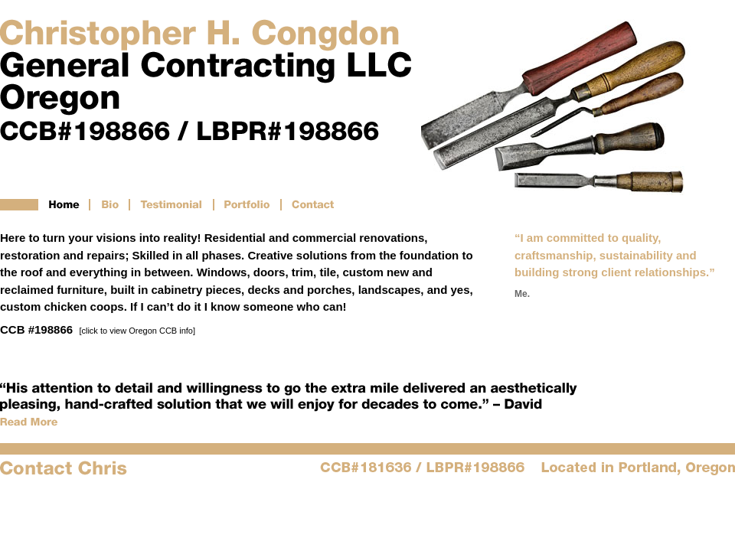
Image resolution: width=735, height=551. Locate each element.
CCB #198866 (97, 329)
